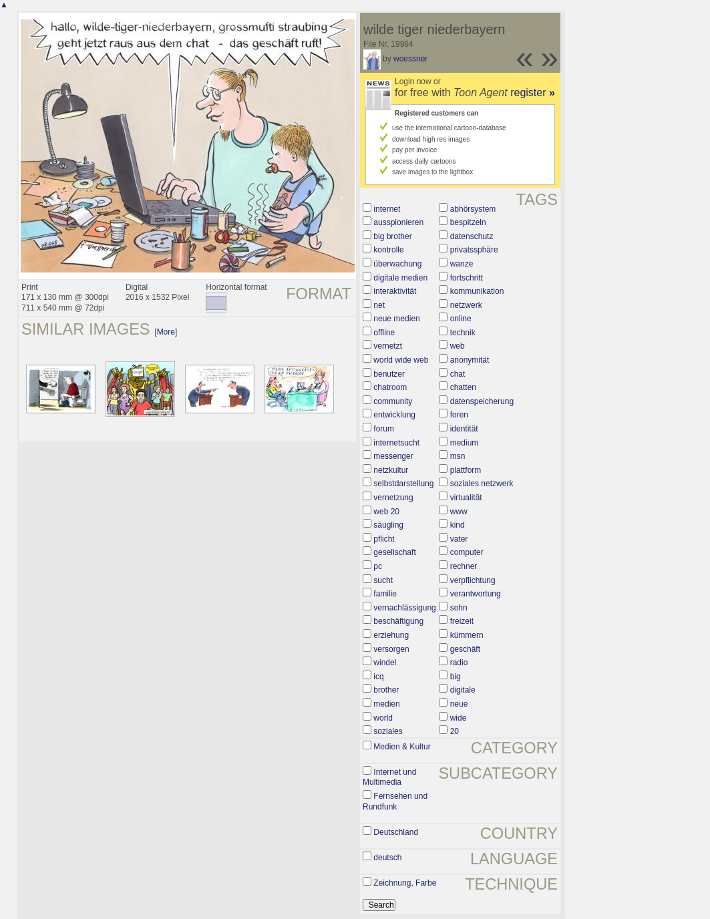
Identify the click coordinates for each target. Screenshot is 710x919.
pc (377, 566)
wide (458, 718)
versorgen (391, 649)
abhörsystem (473, 209)
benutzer (389, 374)
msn (458, 456)
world (383, 718)
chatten (463, 387)
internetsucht (396, 442)
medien (386, 704)
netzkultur (390, 470)
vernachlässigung (404, 607)
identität (464, 428)
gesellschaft (394, 552)
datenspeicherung (482, 401)
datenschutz (472, 236)
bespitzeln (468, 222)
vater (459, 539)
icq (378, 676)
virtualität (466, 497)
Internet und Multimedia (389, 777)
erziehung (391, 635)
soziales (387, 731)
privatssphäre (474, 249)
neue (459, 704)
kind (457, 525)
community (392, 401)
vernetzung (393, 497)
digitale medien (400, 278)
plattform (466, 470)
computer (467, 552)
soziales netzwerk (482, 483)
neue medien (396, 318)
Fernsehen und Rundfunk (395, 801)
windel (384, 662)
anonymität (470, 360)
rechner (464, 566)
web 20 (386, 511)
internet (386, 209)
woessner (410, 58)
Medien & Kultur (401, 746)
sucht (383, 580)
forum (383, 428)
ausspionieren (398, 222)
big (455, 676)
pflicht (383, 539)
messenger (393, 456)
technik (463, 332)
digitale (463, 690)
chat (458, 374)
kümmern (467, 635)
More (166, 332)
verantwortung (475, 593)
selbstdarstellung (403, 483)
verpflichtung (473, 580)
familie (385, 593)
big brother (392, 236)
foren (459, 414)
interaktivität (394, 291)
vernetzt (387, 346)
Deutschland (395, 832)
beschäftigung (398, 621)
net (379, 305)
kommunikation (477, 291)
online (461, 318)
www (459, 511)
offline (384, 332)
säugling (388, 525)
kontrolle (388, 249)
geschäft (465, 649)
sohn (459, 607)
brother (386, 690)
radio (459, 662)
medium (464, 442)
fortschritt (466, 278)
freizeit (462, 621)
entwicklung (394, 414)
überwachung (397, 263)
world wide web (400, 360)
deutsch (387, 857)
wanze (462, 263)
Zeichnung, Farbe (404, 883)
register (532, 92)
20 (454, 731)
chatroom (390, 387)
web (457, 346)
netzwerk (466, 305)
